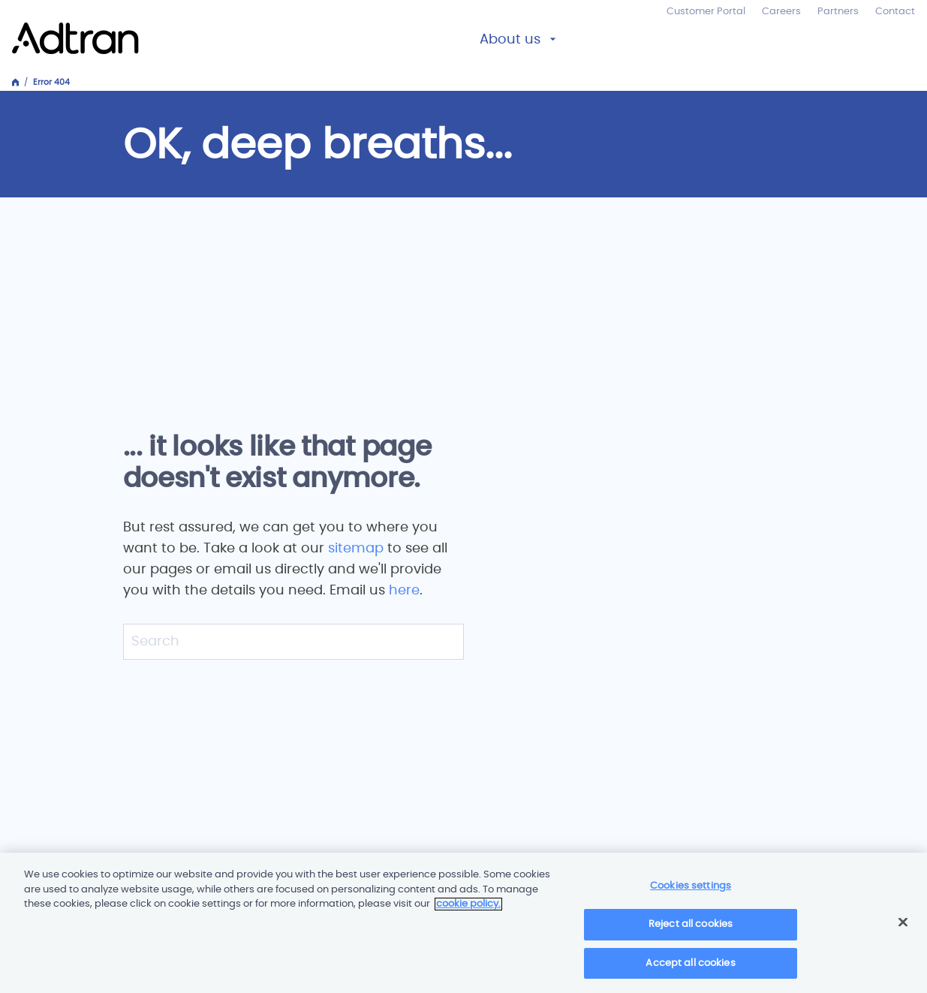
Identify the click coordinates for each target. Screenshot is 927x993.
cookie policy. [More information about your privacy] (468, 909)
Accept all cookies (690, 968)
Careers (781, 12)
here (404, 590)
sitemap (357, 548)
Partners (838, 12)
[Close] (902, 927)
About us (510, 40)
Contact (895, 12)
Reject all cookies (691, 929)
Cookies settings (690, 891)
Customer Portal (706, 12)
